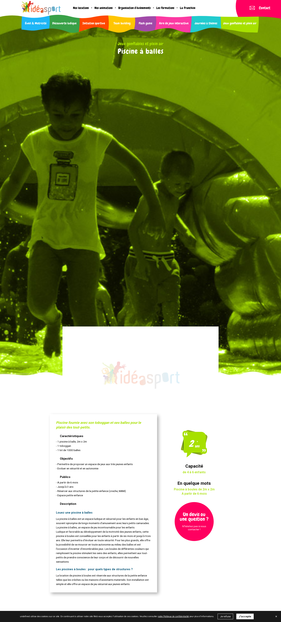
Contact (260, 7)
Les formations (165, 8)
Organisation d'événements (134, 8)
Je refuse (225, 616)
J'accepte (245, 616)
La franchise (187, 8)
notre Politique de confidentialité (173, 616)
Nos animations (103, 8)
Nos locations (81, 8)
